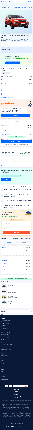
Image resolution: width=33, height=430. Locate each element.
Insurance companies (5, 357)
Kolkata (3, 266)
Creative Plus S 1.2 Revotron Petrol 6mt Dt (17, 7)
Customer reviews (4, 355)
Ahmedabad (4, 260)
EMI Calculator (4, 339)
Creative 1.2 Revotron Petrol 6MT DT (9, 161)
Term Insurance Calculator (6, 337)
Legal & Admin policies (5, 372)
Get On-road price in (8, 52)
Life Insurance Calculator (6, 342)
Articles (2, 353)
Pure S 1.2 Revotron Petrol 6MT (8, 152)
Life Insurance (5, 321)
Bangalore (4, 253)
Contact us (3, 376)
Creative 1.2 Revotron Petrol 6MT (9, 157)
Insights (2, 363)
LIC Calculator (3, 341)
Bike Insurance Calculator (6, 349)
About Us (3, 367)
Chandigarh (4, 269)
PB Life (2, 362)
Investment (4, 325)
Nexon (13, 4)
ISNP (2, 374)
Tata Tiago (10, 301)
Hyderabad (4, 247)
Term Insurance (5, 323)
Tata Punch (10, 285)
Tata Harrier (10, 296)
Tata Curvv (10, 290)
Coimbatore (4, 263)
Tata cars (7, 305)
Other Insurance (5, 328)
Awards (2, 360)
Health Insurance (5, 326)
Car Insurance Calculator (6, 347)
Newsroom (3, 358)
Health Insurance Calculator (6, 344)
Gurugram (4, 272)
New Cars (6, 4)
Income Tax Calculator (5, 336)
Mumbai (3, 250)
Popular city (9, 242)
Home (2, 4)
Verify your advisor (4, 377)
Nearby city (23, 242)
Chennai (3, 257)
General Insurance (6, 320)
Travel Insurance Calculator (6, 346)
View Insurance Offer (16, 141)
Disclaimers (3, 311)
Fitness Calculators (6, 334)
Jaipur (3, 276)
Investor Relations (4, 379)
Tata (9, 4)
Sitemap (2, 369)
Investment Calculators (7, 332)
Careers (2, 371)
